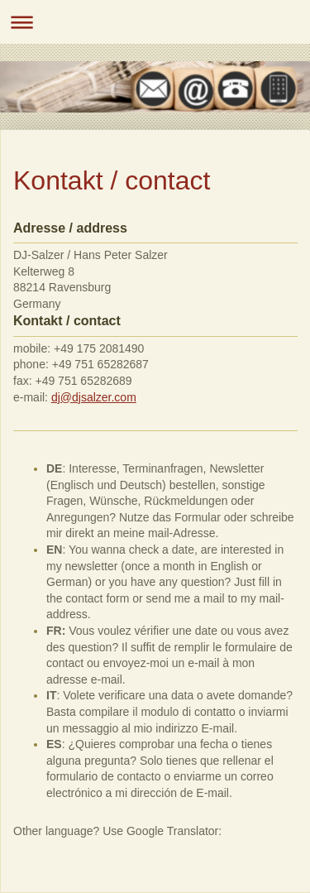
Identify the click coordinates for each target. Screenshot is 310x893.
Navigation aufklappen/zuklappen (155, 22)
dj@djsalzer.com (93, 397)
